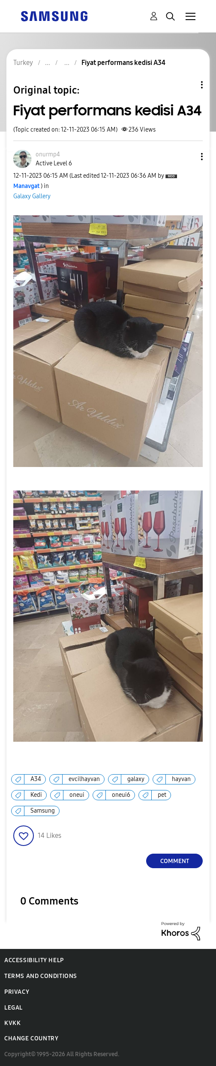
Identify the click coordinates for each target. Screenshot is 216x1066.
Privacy (16, 992)
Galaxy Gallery (32, 196)
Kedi (36, 795)
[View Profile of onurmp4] (48, 154)
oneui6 (121, 795)
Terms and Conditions (40, 976)
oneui (76, 795)
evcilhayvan (84, 779)
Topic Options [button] (187, 84)
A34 (35, 779)
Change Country (31, 1038)
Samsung (42, 810)
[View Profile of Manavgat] (26, 186)
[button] (187, 156)
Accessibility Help (34, 960)
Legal (13, 1007)
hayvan (181, 779)
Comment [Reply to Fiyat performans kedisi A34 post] (174, 861)
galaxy (135, 779)
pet (162, 795)
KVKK (12, 1023)
